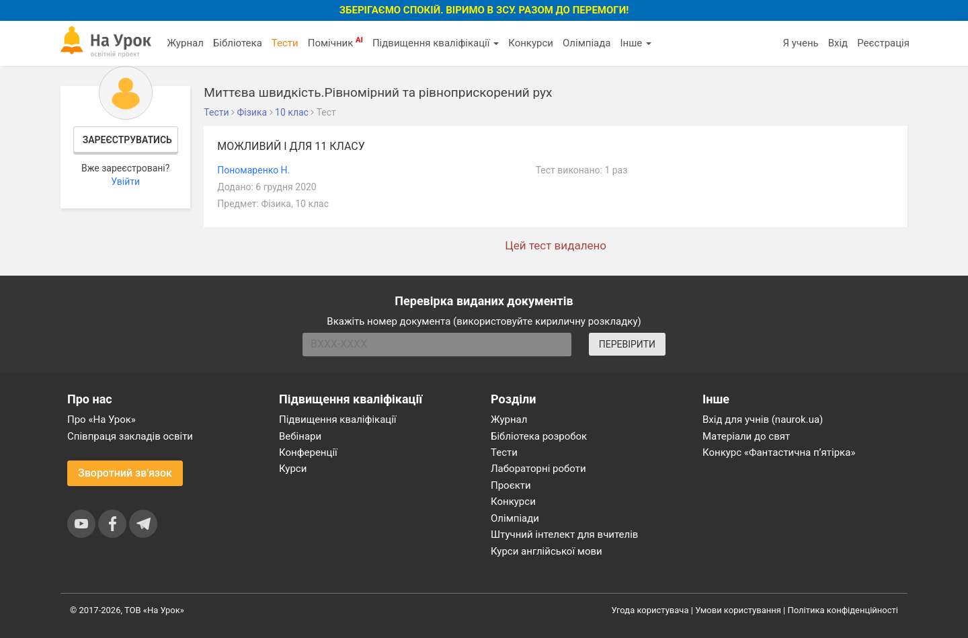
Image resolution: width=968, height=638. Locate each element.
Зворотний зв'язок (125, 473)
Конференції (308, 452)
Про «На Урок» (101, 419)
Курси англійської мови (546, 551)
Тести (285, 43)
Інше (635, 43)
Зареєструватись (127, 139)
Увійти (125, 181)
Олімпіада (586, 43)
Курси (293, 469)
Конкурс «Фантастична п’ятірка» (778, 452)
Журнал (185, 43)
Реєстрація (883, 43)
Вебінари (300, 436)
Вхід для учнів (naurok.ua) (762, 419)
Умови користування (738, 610)
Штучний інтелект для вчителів (564, 534)
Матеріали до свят (746, 436)
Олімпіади (515, 518)
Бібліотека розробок (539, 436)
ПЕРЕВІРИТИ (627, 344)
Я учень (800, 43)
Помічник (335, 42)
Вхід (838, 43)
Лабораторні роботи (538, 469)
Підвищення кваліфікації (435, 43)
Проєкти (511, 485)
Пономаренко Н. (253, 170)
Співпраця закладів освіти (130, 436)
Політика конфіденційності (843, 610)
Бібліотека (237, 43)
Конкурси (530, 43)
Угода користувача (650, 610)
